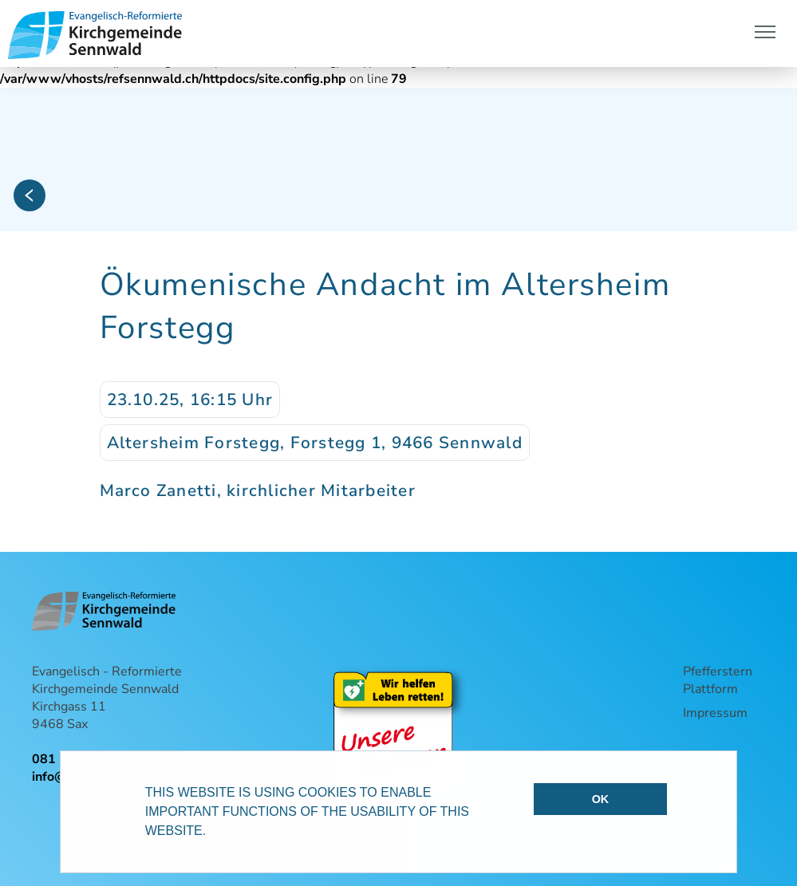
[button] (212, 832)
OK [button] (601, 799)
